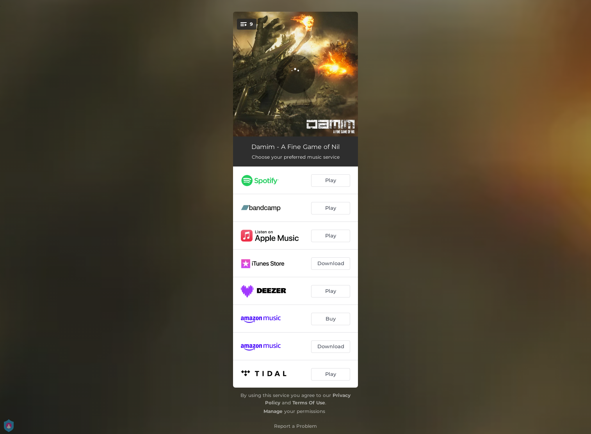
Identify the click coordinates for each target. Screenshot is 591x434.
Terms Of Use (308, 403)
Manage (273, 411)
